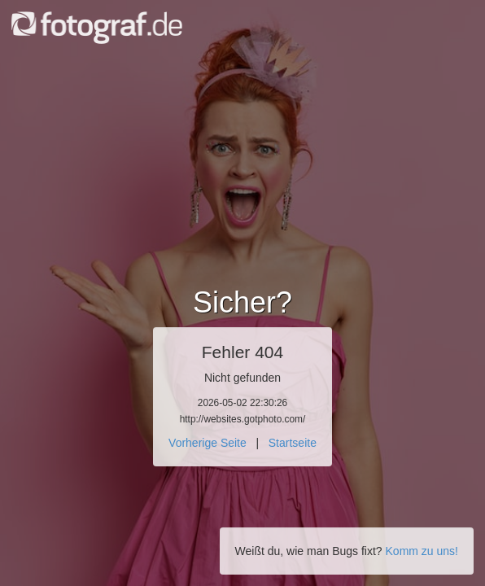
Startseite (293, 442)
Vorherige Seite (207, 442)
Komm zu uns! (422, 551)
